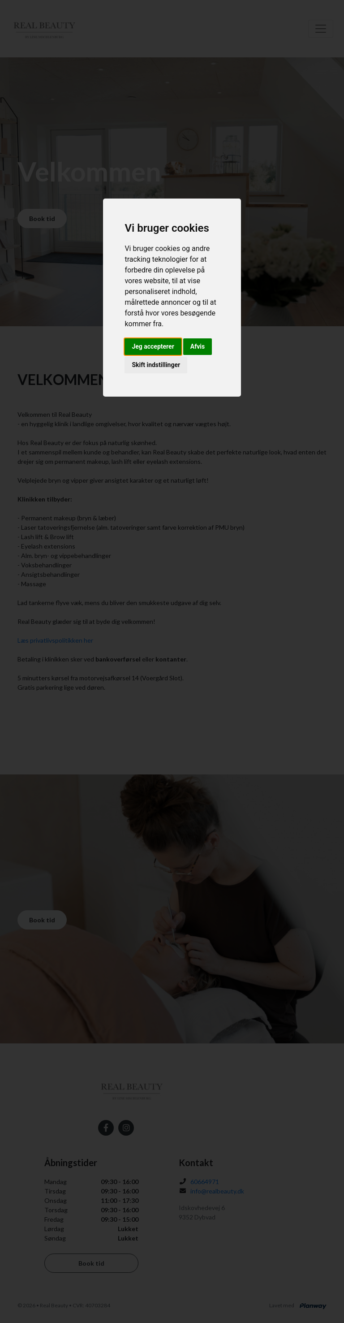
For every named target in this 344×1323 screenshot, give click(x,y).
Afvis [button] (197, 346)
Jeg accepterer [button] (153, 346)
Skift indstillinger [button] (156, 364)
